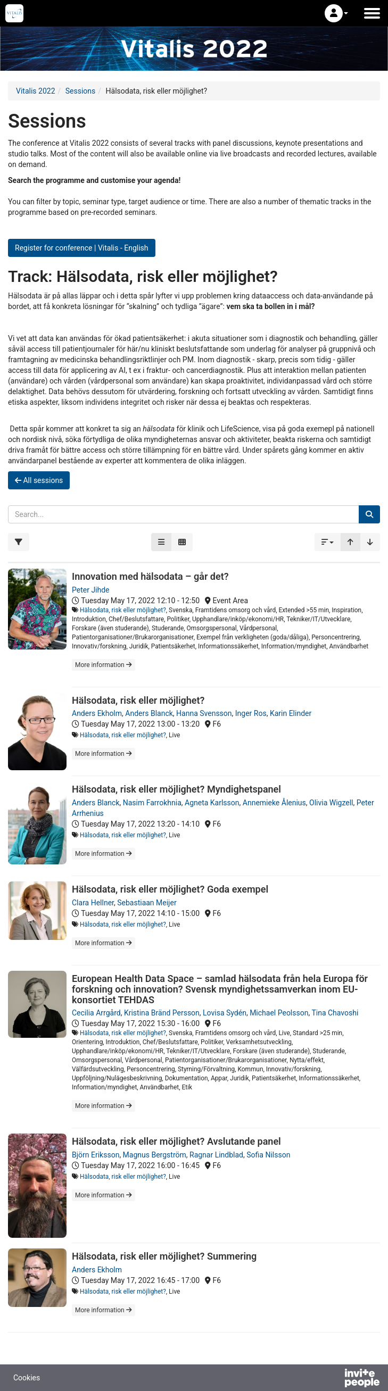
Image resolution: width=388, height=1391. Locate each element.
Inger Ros (251, 713)
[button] (336, 13)
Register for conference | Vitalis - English (81, 248)
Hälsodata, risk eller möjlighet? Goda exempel (170, 889)
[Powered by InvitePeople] (334, 1379)
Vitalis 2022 (35, 91)
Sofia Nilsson (268, 1155)
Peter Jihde (91, 590)
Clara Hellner (93, 902)
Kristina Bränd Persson (162, 1013)
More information (103, 665)
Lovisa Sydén (224, 1013)
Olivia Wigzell (331, 802)
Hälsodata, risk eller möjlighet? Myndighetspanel (176, 789)
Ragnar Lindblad (216, 1155)
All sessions (39, 480)
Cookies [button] (26, 1377)
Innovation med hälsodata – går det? (150, 576)
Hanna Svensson (204, 713)
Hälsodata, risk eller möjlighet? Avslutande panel (176, 1141)
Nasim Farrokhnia (152, 802)
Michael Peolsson (279, 1013)
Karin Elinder (290, 713)
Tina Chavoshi (334, 1013)
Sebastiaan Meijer (146, 902)
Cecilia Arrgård (96, 1013)
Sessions (80, 91)
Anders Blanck (149, 713)
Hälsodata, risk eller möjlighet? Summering (164, 1256)
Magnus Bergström (154, 1155)
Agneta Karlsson (212, 802)
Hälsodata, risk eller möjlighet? (123, 610)
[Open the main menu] (372, 13)
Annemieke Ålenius (274, 802)
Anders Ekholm (97, 713)
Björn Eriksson (95, 1155)
